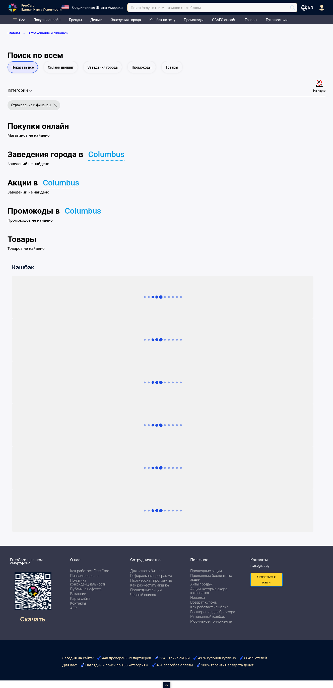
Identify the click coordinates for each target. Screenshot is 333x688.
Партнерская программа (151, 580)
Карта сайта (80, 599)
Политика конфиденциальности (88, 582)
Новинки (197, 598)
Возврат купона (203, 602)
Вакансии (78, 594)
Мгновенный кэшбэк (207, 617)
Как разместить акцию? (149, 585)
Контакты (78, 603)
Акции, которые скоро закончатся (208, 591)
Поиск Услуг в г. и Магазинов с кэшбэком (166, 7)
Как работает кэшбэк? (209, 607)
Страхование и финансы (48, 33)
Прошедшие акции (146, 590)
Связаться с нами (266, 579)
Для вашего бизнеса (147, 571)
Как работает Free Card (89, 571)
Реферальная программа (151, 576)
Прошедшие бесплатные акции (211, 577)
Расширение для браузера (212, 612)
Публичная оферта (85, 589)
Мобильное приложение (211, 621)
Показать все (23, 67)
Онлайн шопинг (61, 67)
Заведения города (103, 67)
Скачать (32, 619)
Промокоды (142, 67)
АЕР (73, 608)
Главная (17, 33)
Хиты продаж (201, 584)
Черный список (143, 595)
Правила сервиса (84, 576)
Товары (172, 67)
